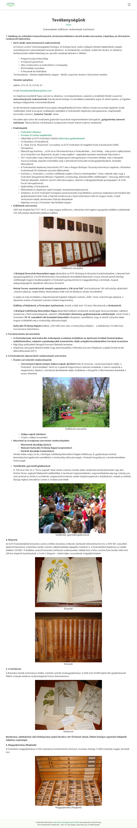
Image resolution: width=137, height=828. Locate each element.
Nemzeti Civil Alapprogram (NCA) (66, 822)
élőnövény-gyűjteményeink (72, 138)
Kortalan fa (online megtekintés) (36, 135)
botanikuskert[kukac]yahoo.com (36, 90)
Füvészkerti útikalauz (31, 132)
